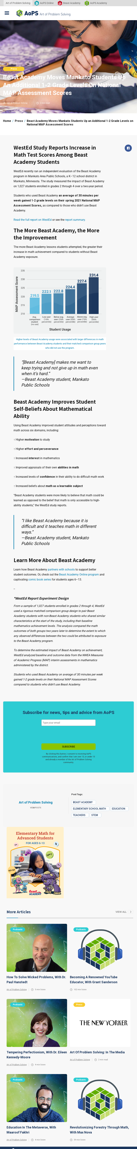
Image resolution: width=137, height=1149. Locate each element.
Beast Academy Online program (78, 574)
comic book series (39, 579)
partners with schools (61, 569)
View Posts (35, 808)
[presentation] (68, 735)
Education (118, 808)
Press (14, 69)
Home (7, 121)
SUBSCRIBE (68, 746)
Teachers (79, 815)
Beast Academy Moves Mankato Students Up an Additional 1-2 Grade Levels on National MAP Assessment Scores (80, 122)
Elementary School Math (89, 808)
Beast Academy (83, 802)
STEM (94, 815)
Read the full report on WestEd (33, 219)
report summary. (75, 219)
